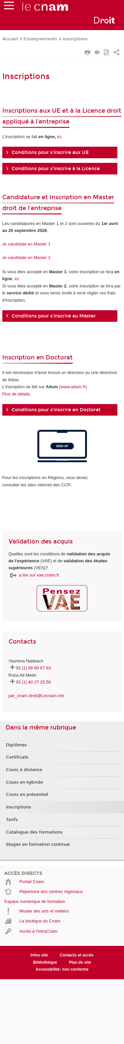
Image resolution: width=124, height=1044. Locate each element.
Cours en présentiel (27, 794)
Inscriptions (75, 39)
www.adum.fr (73, 386)
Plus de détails (16, 394)
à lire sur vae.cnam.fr (39, 575)
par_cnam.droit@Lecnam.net (36, 695)
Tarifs (12, 819)
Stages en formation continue (38, 844)
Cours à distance (24, 769)
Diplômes (16, 745)
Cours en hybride (24, 782)
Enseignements (40, 39)
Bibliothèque (45, 962)
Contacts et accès (77, 955)
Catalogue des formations (34, 832)
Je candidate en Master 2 (26, 257)
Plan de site (80, 962)
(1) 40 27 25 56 (36, 682)
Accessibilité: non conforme (62, 969)
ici (59, 136)
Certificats (17, 757)
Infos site (39, 955)
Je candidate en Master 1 (26, 244)
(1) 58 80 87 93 (36, 667)
